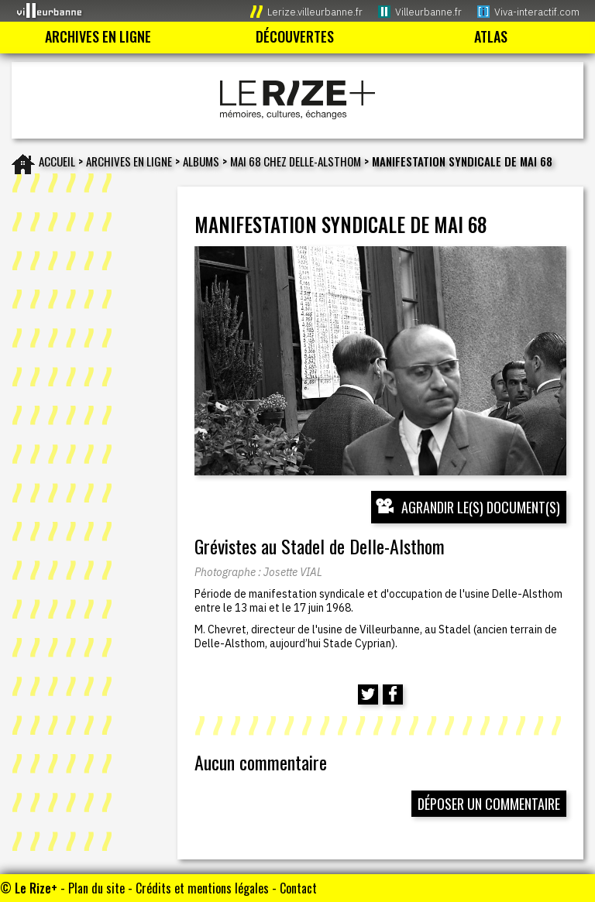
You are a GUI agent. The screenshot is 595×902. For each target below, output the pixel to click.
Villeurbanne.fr (428, 12)
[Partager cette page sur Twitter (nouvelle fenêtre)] (368, 694)
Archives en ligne (129, 161)
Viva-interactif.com (537, 12)
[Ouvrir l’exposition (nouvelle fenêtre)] (380, 360)
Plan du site (96, 888)
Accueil (57, 161)
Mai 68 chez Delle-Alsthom (295, 161)
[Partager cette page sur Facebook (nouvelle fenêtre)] (393, 694)
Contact (298, 888)
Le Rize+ (36, 888)
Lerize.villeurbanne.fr (315, 12)
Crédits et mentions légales (202, 888)
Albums (201, 161)
